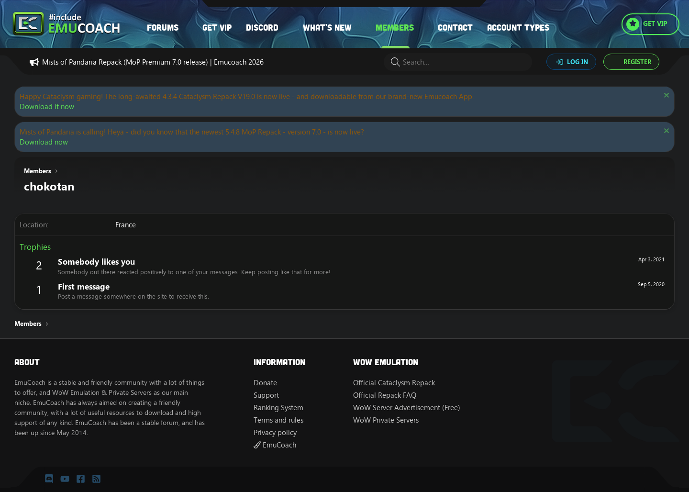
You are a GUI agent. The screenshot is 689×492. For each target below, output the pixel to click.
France (125, 225)
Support (266, 395)
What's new (327, 27)
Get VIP (217, 27)
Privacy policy (275, 432)
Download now (44, 142)
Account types (518, 27)
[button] (188, 27)
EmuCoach (275, 445)
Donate (265, 383)
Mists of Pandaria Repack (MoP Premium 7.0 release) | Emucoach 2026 (153, 62)
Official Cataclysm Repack (394, 383)
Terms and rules (278, 420)
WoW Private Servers (386, 420)
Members (395, 27)
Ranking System (278, 408)
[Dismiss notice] (665, 96)
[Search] (458, 62)
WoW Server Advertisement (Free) (406, 408)
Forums (162, 27)
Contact (455, 27)
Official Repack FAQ (384, 395)
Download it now (47, 106)
